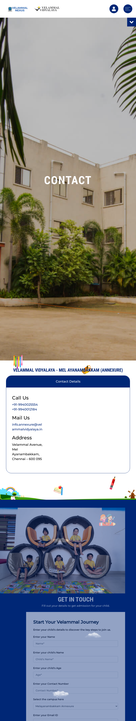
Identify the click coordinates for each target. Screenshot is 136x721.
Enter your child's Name (57, 652)
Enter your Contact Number (60, 683)
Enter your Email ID (54, 715)
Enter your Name (53, 636)
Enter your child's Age (56, 668)
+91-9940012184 (24, 409)
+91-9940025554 (25, 405)
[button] (84, 706)
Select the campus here (57, 699)
